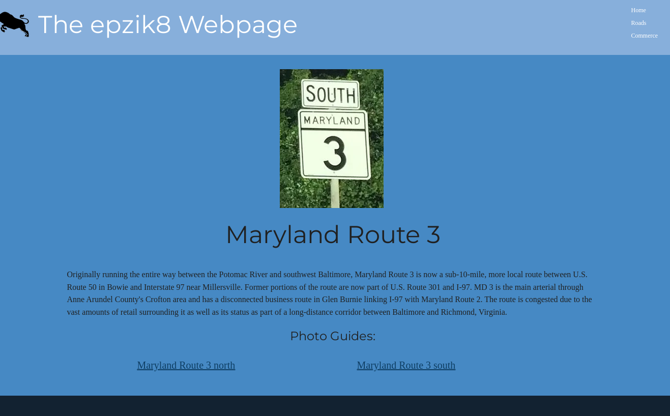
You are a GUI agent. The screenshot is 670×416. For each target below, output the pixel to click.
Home (638, 10)
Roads (639, 22)
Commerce (644, 35)
